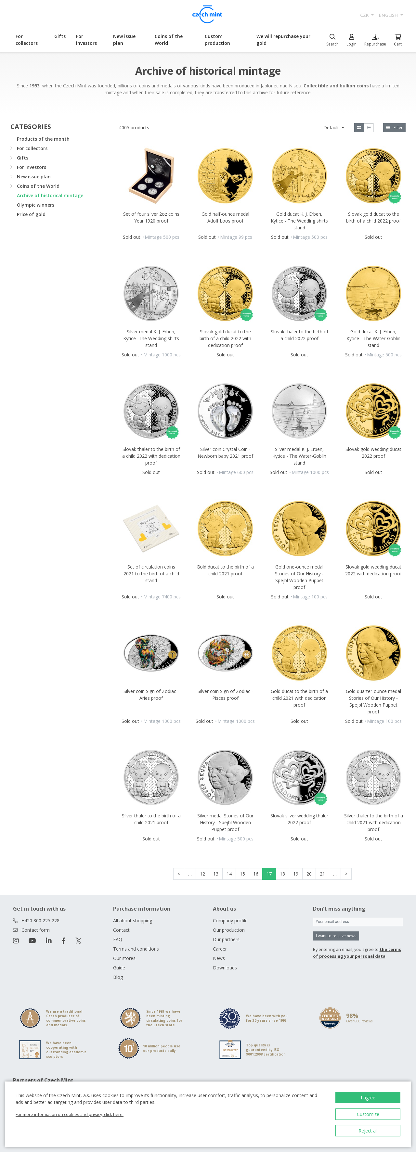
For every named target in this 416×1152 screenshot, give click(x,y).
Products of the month (43, 139)
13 (215, 874)
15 (242, 874)
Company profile (230, 920)
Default (331, 127)
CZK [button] (365, 15)
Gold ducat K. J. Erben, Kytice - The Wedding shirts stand (299, 221)
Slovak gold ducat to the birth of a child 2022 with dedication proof (225, 338)
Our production (229, 930)
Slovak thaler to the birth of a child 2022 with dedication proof (151, 456)
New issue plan (124, 39)
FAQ (117, 939)
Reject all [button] (368, 1131)
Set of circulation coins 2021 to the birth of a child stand (151, 573)
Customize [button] (368, 1114)
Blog (118, 977)
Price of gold (31, 214)
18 (282, 874)
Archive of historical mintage (50, 195)
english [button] (389, 15)
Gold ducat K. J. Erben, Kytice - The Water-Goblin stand (373, 338)
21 (322, 874)
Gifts (60, 36)
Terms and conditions (136, 949)
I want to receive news (336, 936)
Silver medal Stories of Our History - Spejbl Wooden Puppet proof (225, 822)
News (219, 958)
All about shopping (132, 920)
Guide (119, 968)
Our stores (124, 958)
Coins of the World (169, 39)
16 (255, 874)
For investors (86, 39)
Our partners (226, 939)
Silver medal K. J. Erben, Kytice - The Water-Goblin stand (299, 456)
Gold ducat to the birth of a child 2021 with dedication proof (299, 698)
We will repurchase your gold (283, 39)
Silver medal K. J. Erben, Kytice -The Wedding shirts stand (151, 338)
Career (220, 949)
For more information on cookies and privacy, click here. (70, 1114)
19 (295, 874)
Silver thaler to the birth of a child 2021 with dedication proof (373, 822)
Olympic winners (35, 205)
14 (229, 874)
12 (202, 874)
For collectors (27, 39)
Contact (121, 930)
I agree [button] (368, 1097)
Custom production (217, 39)
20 (309, 874)
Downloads (225, 968)
